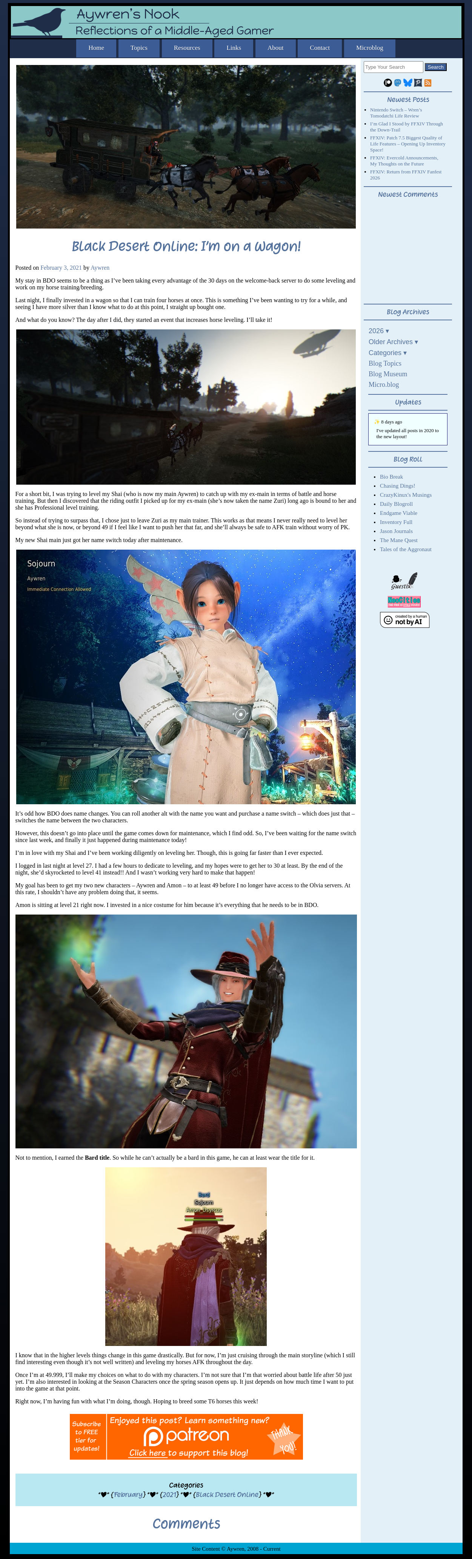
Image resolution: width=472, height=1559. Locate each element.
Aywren (100, 267)
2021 (169, 1494)
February (128, 1494)
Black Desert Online (227, 1494)
